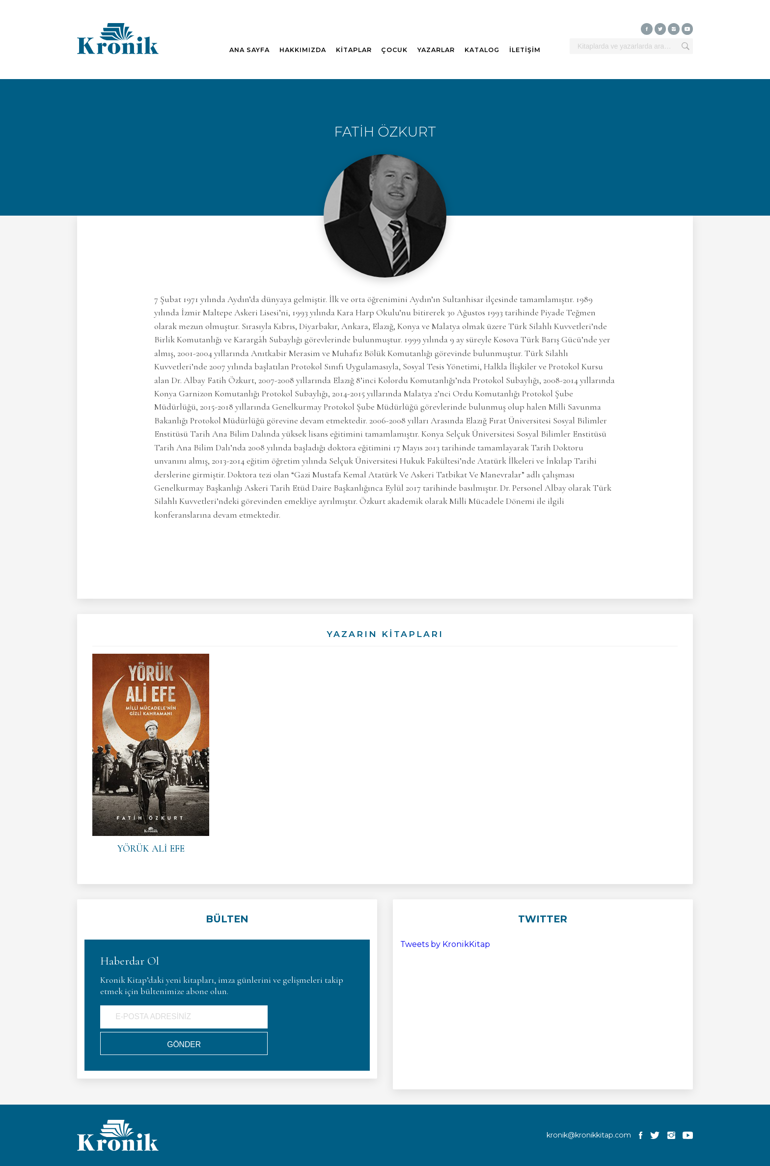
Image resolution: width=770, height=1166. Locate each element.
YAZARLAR (436, 50)
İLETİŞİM (525, 50)
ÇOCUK (394, 50)
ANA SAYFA (249, 50)
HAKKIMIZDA (302, 50)
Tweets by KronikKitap (445, 944)
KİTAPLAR (354, 50)
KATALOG (482, 50)
